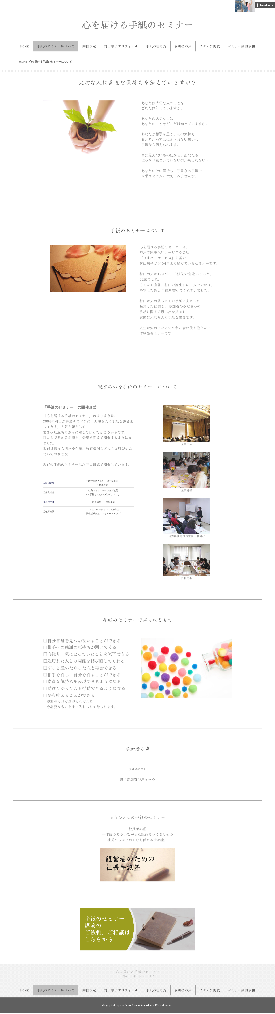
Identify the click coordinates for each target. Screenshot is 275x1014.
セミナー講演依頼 (241, 44)
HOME (24, 44)
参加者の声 (183, 44)
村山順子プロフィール (121, 44)
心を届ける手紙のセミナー (137, 22)
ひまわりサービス (157, 255)
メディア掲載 (209, 44)
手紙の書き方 (156, 44)
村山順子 (146, 261)
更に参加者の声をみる (137, 777)
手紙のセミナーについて (55, 44)
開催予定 (89, 44)
